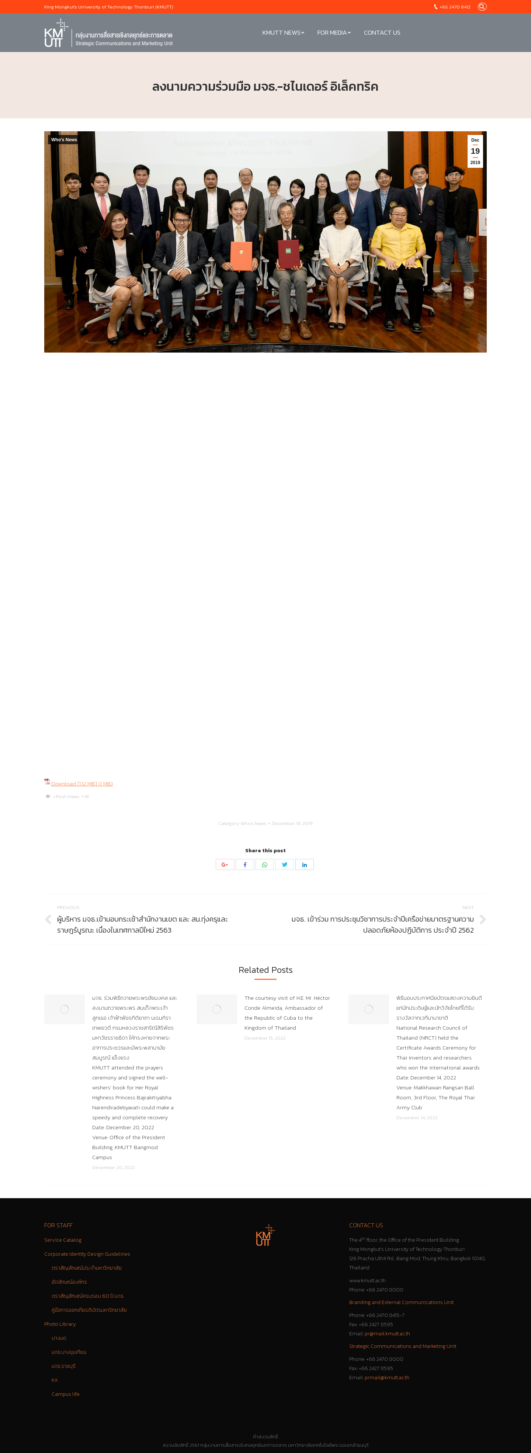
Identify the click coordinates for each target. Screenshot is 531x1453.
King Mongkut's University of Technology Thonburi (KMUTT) (108, 6)
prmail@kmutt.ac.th (387, 1377)
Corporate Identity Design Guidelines (87, 1254)
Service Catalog (62, 1240)
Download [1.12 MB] (74, 783)
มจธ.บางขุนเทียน (69, 1352)
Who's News (64, 139)
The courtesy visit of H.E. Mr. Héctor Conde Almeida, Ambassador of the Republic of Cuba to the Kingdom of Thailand (287, 1012)
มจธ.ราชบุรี (64, 1366)
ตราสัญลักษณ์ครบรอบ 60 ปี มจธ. (88, 1296)
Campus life (66, 1394)
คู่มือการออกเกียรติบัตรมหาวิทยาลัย (89, 1310)
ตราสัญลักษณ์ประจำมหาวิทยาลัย (87, 1268)
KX (55, 1380)
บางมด (59, 1338)
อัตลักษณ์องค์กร (69, 1282)
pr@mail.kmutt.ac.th (387, 1334)
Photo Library (60, 1324)
